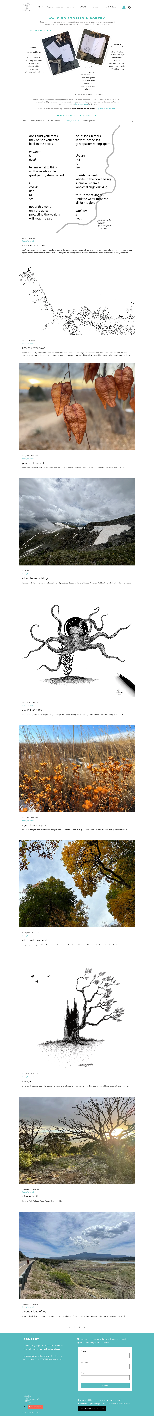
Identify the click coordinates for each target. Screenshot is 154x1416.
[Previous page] (70, 1327)
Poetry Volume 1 (54, 121)
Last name (84, 1362)
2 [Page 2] (79, 1327)
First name (84, 1351)
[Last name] (104, 1366)
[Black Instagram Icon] (129, 7)
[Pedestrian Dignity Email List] (92, 1408)
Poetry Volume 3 (72, 121)
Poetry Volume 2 (37, 121)
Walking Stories (89, 121)
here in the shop (81, 104)
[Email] (104, 1377)
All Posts (22, 121)
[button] (50, 6)
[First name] (104, 1355)
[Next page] (84, 1327)
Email (82, 1373)
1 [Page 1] (74, 1327)
